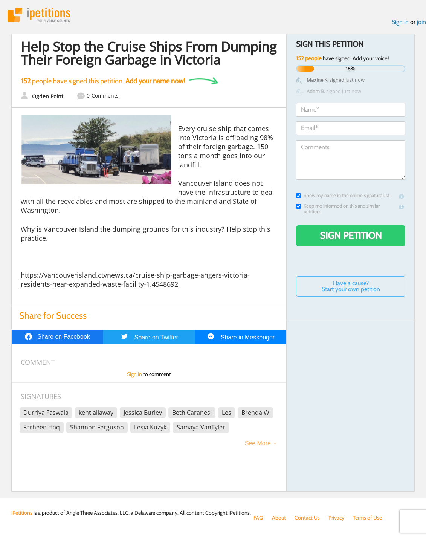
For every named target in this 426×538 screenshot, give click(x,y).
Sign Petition (351, 235)
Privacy (336, 517)
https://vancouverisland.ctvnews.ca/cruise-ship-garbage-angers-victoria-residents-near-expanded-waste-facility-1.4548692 (135, 280)
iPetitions (39, 15)
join (421, 22)
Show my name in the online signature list (342, 195)
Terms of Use (367, 517)
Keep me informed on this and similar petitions (338, 208)
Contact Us (307, 517)
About (279, 517)
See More (258, 443)
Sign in (400, 22)
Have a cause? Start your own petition (351, 286)
